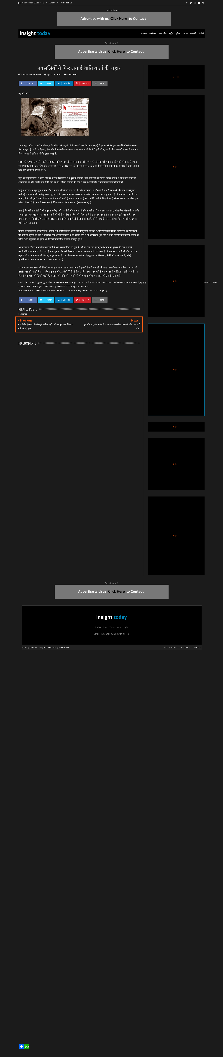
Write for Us (66, 2)
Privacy (186, 647)
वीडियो (201, 33)
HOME (144, 33)
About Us (175, 647)
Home (164, 647)
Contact (197, 647)
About (52, 2)
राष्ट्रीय (171, 33)
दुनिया (178, 33)
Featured (72, 74)
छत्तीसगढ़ (152, 33)
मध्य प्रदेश (163, 33)
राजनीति (193, 33)
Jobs (185, 33)
